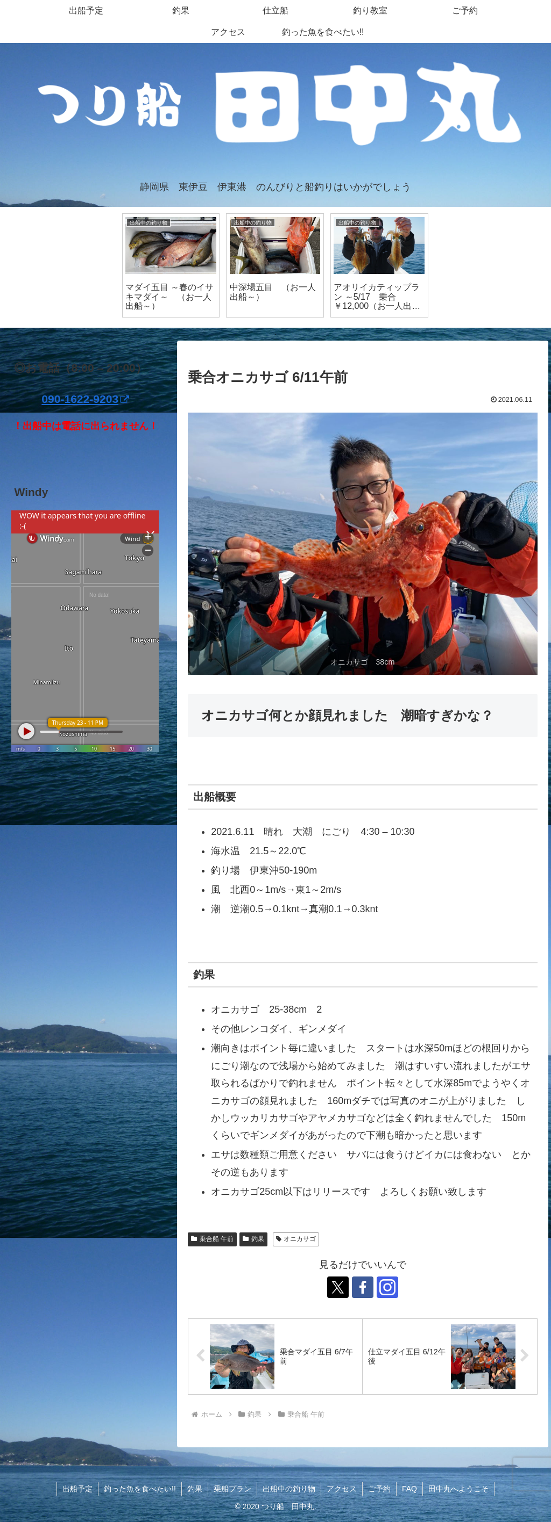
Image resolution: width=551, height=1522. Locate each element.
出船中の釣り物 (289, 1488)
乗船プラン (232, 1488)
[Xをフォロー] (338, 1287)
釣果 (253, 1239)
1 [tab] (275, 334)
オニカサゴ (296, 1239)
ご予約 (379, 1488)
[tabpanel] (171, 265)
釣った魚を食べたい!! (140, 1488)
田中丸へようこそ (458, 1488)
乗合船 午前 (212, 1239)
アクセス (342, 1488)
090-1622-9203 (85, 399)
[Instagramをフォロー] (387, 1287)
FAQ (409, 1488)
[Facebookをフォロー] (362, 1287)
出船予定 (77, 1488)
